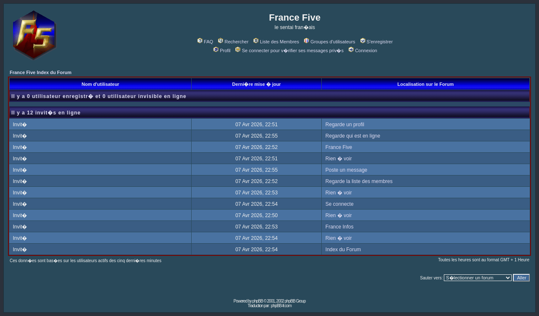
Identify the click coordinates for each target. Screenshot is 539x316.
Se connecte (340, 204)
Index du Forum (343, 249)
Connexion (363, 50)
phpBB (257, 301)
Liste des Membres (276, 41)
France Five (339, 147)
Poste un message (346, 170)
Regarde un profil (345, 124)
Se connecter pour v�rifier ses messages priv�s (289, 50)
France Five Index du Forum (41, 72)
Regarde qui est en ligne (353, 136)
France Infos (340, 227)
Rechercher (233, 41)
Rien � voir (339, 159)
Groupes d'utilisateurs (329, 41)
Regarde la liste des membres (359, 181)
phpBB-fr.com (281, 305)
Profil (221, 50)
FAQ (205, 41)
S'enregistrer (376, 41)
